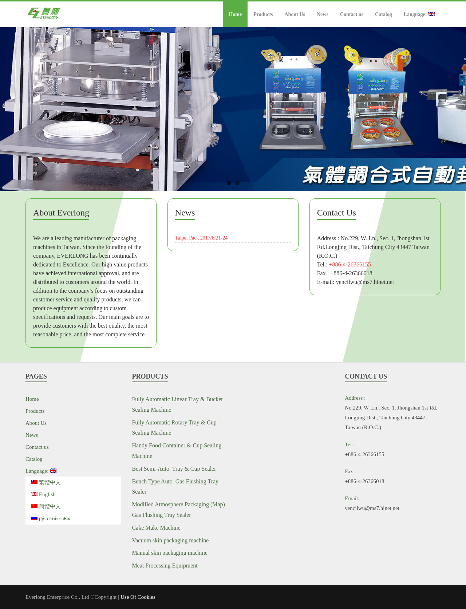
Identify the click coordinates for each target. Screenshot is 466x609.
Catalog (383, 14)
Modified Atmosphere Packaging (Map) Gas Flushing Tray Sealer (178, 509)
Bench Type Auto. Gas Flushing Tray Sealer (175, 486)
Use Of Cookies (138, 597)
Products (263, 14)
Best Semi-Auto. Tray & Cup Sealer (174, 469)
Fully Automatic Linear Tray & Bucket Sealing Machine (177, 404)
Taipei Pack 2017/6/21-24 (201, 238)
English (43, 494)
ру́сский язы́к (51, 518)
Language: (419, 14)
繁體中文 (46, 482)
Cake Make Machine (156, 528)
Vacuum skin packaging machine (170, 540)
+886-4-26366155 (350, 264)
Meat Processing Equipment (164, 565)
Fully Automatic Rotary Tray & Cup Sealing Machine (174, 427)
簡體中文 (46, 506)
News (322, 14)
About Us (295, 14)
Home (235, 14)
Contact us (351, 14)
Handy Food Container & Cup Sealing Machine (176, 450)
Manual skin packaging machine (170, 553)
